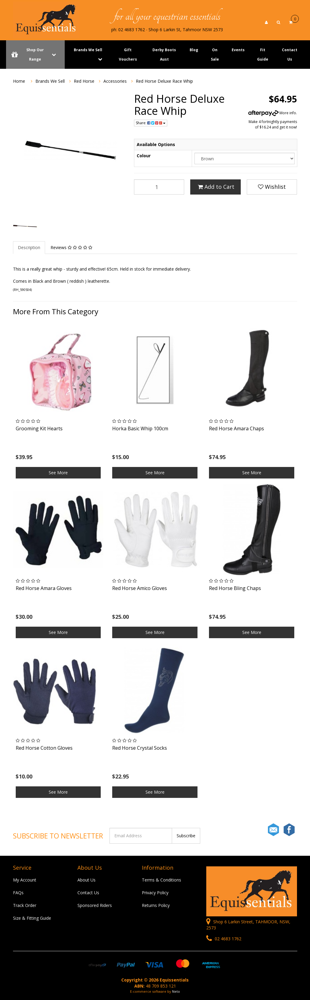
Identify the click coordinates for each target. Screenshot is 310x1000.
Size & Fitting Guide (32, 918)
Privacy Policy (155, 892)
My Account (24, 880)
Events (238, 49)
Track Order (24, 905)
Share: (150, 122)
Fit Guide (262, 54)
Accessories (115, 81)
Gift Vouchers (128, 54)
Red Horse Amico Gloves (139, 588)
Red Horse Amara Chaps (236, 428)
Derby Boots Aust (164, 54)
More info (272, 112)
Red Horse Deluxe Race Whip (164, 81)
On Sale (215, 54)
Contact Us (289, 54)
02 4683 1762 (223, 939)
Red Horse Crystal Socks (139, 748)
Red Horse (84, 81)
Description (29, 247)
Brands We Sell (88, 49)
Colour (144, 155)
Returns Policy (156, 905)
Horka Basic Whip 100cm (140, 428)
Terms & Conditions (161, 880)
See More (58, 472)
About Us (86, 880)
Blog (194, 49)
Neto (176, 991)
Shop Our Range (35, 54)
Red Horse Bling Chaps (235, 588)
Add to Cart (216, 186)
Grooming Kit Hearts (39, 428)
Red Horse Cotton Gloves (44, 748)
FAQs (18, 892)
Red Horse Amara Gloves (44, 588)
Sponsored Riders (94, 905)
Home (19, 81)
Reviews (71, 247)
